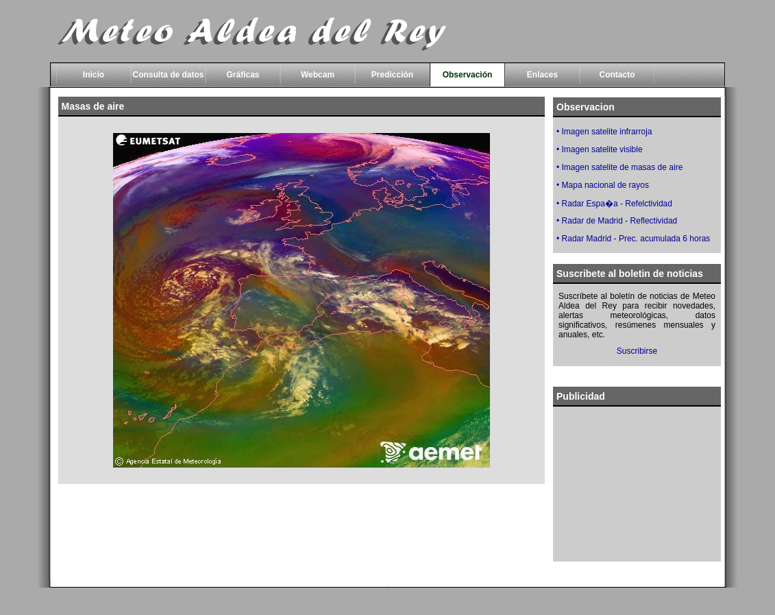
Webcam (317, 75)
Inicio (93, 75)
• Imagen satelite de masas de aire (619, 167)
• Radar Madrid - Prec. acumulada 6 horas (633, 238)
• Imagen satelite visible (599, 149)
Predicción (392, 75)
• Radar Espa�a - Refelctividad (614, 203)
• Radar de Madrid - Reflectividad (616, 221)
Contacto (617, 75)
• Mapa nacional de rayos (602, 185)
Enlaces (542, 75)
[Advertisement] (301, 535)
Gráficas (242, 75)
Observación (468, 75)
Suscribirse (637, 351)
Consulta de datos (168, 75)
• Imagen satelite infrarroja (604, 131)
